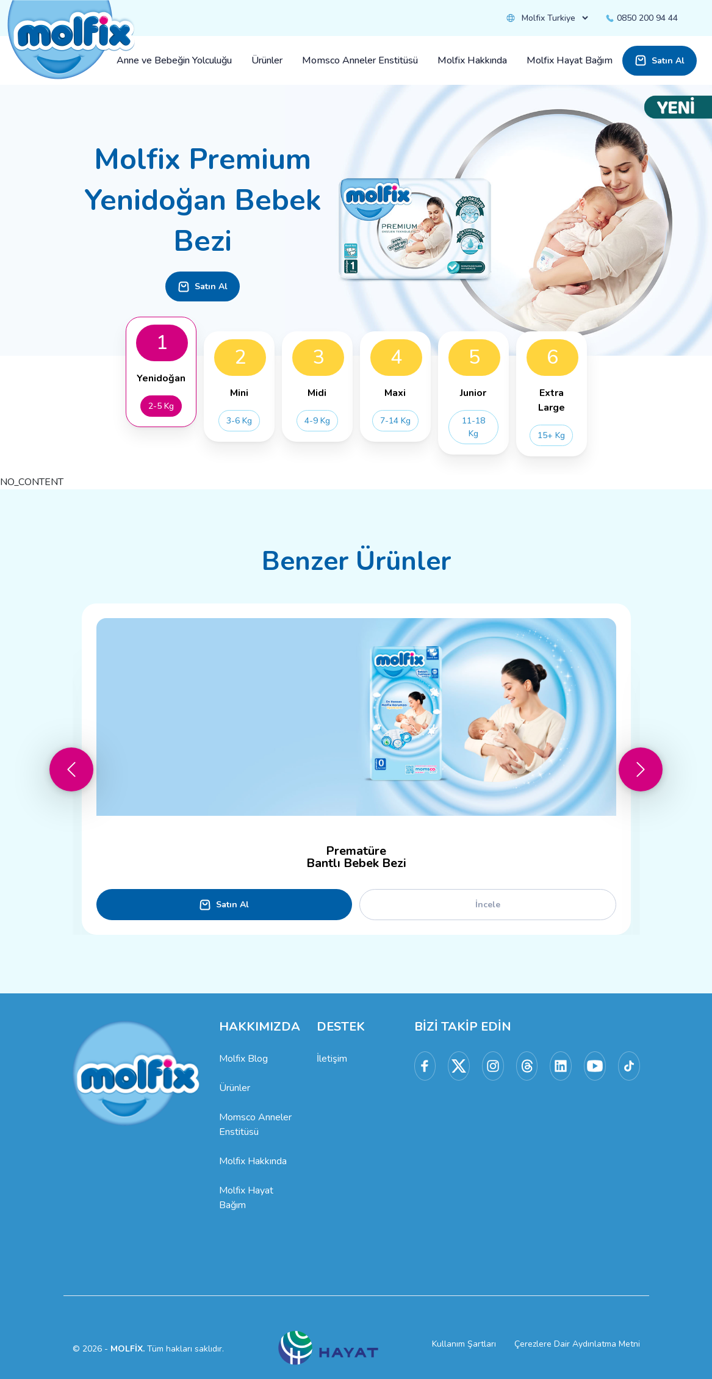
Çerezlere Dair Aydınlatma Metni (577, 1344)
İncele (487, 904)
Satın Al (660, 60)
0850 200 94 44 (641, 18)
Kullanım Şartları (464, 1344)
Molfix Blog (243, 1058)
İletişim (332, 1058)
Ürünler (234, 1088)
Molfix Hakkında (253, 1161)
